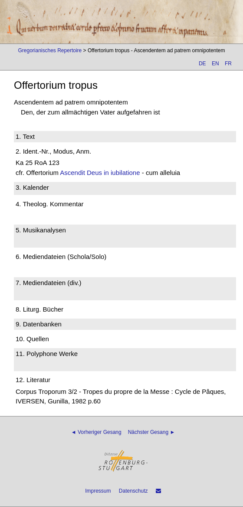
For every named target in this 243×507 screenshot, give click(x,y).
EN (215, 63)
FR (228, 63)
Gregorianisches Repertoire (50, 50)
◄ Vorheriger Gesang (96, 432)
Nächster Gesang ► (151, 432)
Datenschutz (133, 491)
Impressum (98, 491)
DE (202, 63)
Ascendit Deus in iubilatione (100, 172)
